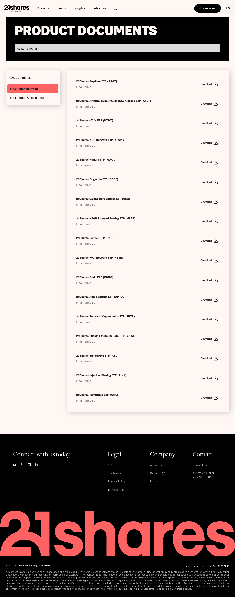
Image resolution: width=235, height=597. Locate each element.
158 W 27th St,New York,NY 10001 (205, 475)
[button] (42, 8)
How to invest (207, 8)
